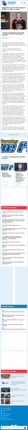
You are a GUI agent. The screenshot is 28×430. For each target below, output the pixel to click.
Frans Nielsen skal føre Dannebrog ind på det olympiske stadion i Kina (14, 229)
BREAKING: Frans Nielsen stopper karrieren (13, 233)
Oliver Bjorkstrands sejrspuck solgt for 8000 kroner (14, 329)
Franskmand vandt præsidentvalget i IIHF (13, 249)
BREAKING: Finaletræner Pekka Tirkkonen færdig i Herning (13, 216)
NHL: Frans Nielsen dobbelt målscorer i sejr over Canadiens (13, 320)
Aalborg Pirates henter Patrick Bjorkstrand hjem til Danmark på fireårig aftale (13, 254)
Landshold (18, 184)
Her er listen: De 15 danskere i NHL (11, 242)
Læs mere (5, 427)
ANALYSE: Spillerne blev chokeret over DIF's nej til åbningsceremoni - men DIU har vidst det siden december (13, 220)
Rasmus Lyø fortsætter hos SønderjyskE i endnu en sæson (13, 258)
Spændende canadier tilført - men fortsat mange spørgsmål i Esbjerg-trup (13, 316)
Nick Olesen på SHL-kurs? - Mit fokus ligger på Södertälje (12, 325)
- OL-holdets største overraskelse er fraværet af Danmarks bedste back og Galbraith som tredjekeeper (12, 237)
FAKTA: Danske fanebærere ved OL (11, 225)
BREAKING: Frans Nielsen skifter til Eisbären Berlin (13, 246)
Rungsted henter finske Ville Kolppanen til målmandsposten (13, 262)
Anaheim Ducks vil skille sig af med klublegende (13, 311)
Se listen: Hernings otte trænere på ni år (12, 211)
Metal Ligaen (11, 160)
